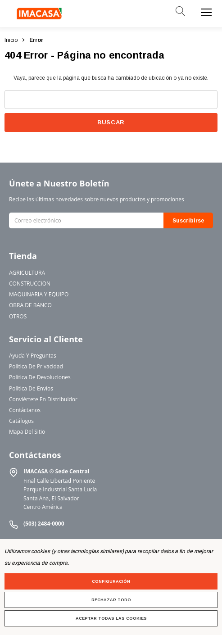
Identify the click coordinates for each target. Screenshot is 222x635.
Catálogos (21, 421)
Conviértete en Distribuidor (43, 399)
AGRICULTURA (27, 273)
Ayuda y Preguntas (32, 355)
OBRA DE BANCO (30, 305)
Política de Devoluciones (40, 377)
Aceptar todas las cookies (111, 618)
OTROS (18, 316)
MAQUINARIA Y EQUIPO (38, 294)
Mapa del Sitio (27, 431)
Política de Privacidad (36, 366)
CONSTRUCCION (29, 283)
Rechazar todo (111, 600)
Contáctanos (25, 410)
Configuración (111, 581)
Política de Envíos (31, 388)
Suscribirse (188, 221)
